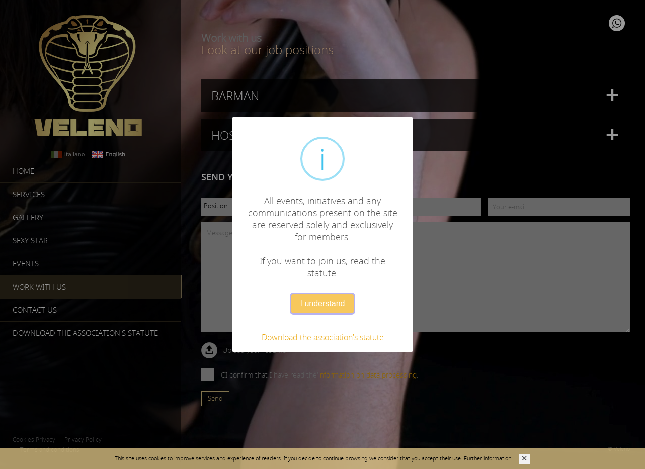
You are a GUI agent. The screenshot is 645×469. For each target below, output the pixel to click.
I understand (322, 303)
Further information (487, 458)
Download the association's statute (323, 337)
